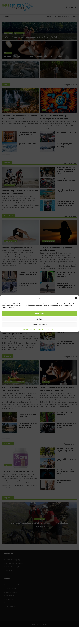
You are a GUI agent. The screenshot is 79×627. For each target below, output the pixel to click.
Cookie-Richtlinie (27, 329)
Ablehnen (39, 319)
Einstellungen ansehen (39, 325)
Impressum (53, 329)
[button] (76, 298)
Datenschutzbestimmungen (41, 329)
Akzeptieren (39, 313)
